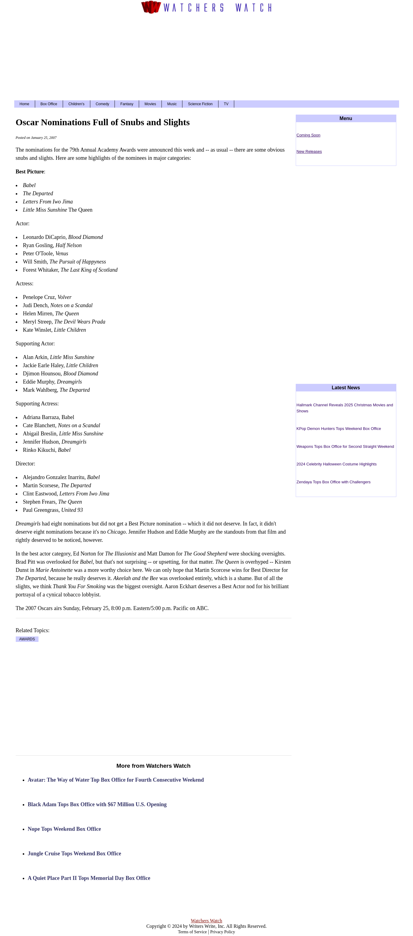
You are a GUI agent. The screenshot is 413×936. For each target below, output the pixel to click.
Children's (76, 104)
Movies (150, 104)
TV (226, 104)
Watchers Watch (206, 920)
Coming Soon (309, 135)
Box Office (49, 104)
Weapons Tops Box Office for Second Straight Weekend (345, 446)
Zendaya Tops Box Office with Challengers (334, 482)
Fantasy (126, 104)
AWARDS (27, 639)
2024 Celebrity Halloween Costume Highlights (337, 464)
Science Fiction (200, 104)
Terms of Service (192, 932)
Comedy (102, 104)
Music (172, 104)
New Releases (309, 151)
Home (24, 104)
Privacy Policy (222, 932)
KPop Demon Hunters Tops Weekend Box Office (339, 428)
